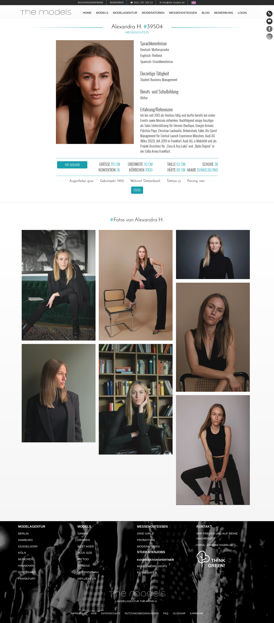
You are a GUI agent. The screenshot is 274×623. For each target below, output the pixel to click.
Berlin (23, 533)
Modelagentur (125, 12)
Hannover (26, 565)
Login (242, 12)
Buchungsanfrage (90, 2)
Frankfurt (27, 578)
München (25, 559)
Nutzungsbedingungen (142, 613)
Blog (205, 12)
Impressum (79, 613)
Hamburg (25, 540)
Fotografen (147, 572)
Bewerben (117, 2)
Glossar (179, 613)
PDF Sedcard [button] (72, 165)
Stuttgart (26, 572)
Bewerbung (223, 12)
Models (102, 12)
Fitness (84, 565)
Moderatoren (153, 12)
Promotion (146, 540)
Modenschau (88, 572)
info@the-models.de (220, 544)
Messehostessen (183, 12)
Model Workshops (152, 566)
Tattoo (83, 559)
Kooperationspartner (155, 559)
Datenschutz (110, 613)
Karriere (196, 613)
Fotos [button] (137, 190)
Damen (83, 533)
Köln (22, 552)
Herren (84, 540)
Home (87, 12)
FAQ (165, 613)
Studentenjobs (151, 552)
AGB (93, 613)
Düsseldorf (28, 546)
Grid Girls (145, 533)
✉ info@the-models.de (172, 2)
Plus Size (85, 552)
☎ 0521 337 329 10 (141, 2)
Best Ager (86, 546)
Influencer (87, 578)
